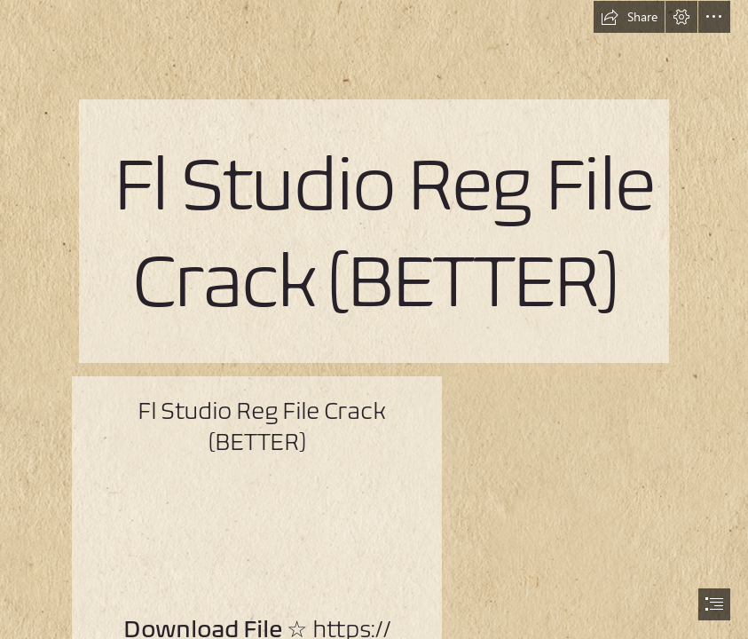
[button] (629, 17)
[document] (374, 319)
